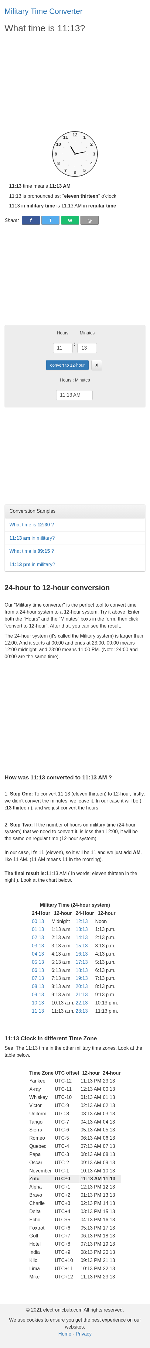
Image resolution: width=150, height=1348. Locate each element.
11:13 (38, 1011)
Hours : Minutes (75, 380)
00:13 (38, 921)
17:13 (82, 962)
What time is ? (31, 524)
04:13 (38, 953)
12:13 (82, 921)
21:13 (82, 994)
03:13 (38, 945)
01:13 (38, 929)
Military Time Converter (44, 11)
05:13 (38, 962)
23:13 (82, 1011)
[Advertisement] (75, 82)
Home (64, 1333)
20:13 (82, 986)
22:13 (82, 1002)
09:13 (38, 994)
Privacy (83, 1333)
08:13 (38, 986)
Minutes (87, 332)
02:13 (38, 937)
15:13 (82, 945)
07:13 (38, 978)
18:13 (82, 970)
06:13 (38, 970)
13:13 (82, 929)
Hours (62, 332)
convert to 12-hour (67, 365)
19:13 (82, 978)
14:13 (82, 937)
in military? (32, 538)
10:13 (38, 1002)
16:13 (82, 953)
